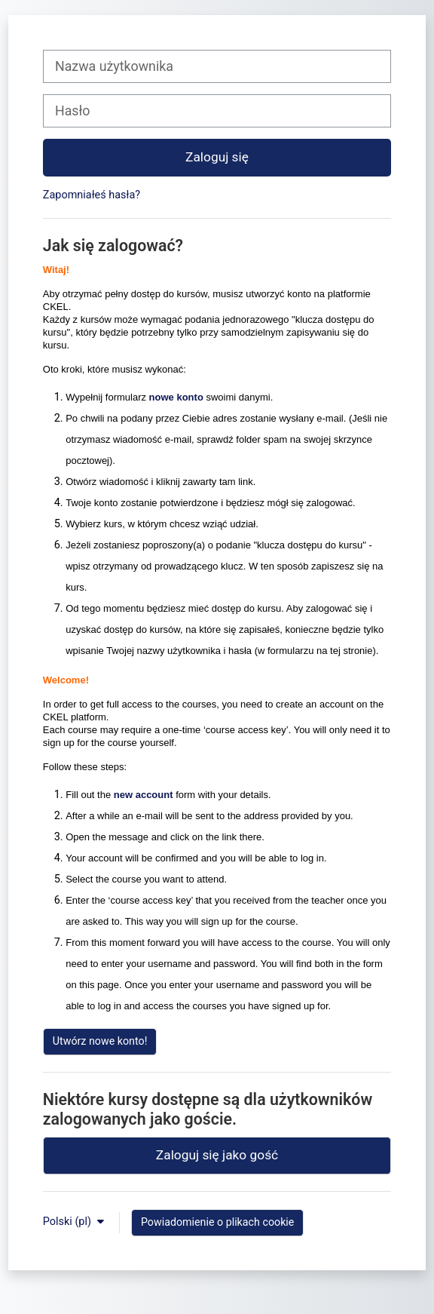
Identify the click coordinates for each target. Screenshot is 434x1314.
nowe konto (176, 397)
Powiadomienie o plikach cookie (217, 1222)
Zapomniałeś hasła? (91, 195)
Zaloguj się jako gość (217, 1154)
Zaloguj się (217, 156)
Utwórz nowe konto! (100, 1041)
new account (143, 794)
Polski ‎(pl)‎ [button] (68, 1221)
